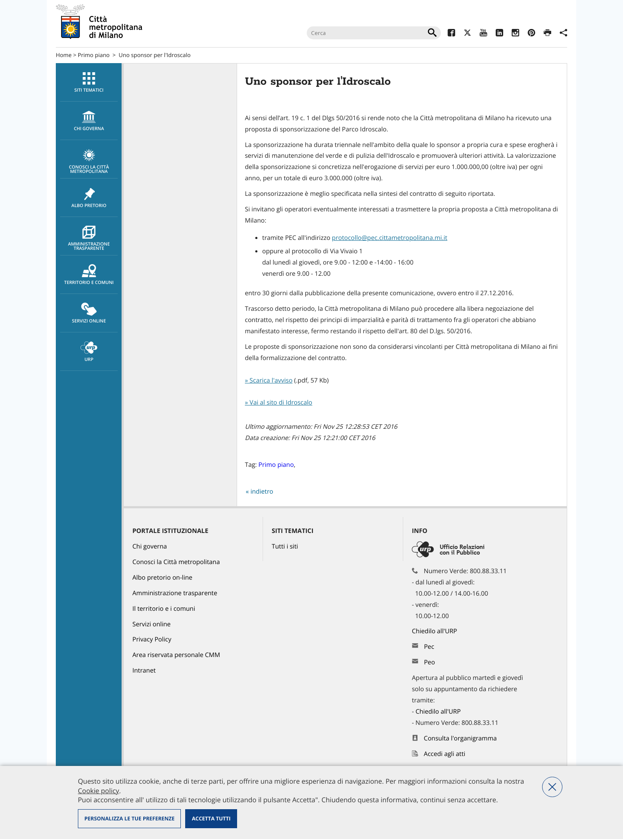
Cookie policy (98, 790)
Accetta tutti (211, 818)
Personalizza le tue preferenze (129, 818)
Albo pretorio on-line (162, 578)
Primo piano (94, 55)
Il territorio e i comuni (163, 609)
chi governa (89, 121)
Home (64, 55)
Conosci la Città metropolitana (89, 162)
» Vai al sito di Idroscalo (278, 403)
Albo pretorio (89, 198)
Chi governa (149, 546)
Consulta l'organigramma (460, 738)
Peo (429, 662)
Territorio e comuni (89, 275)
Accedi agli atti (445, 754)
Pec (429, 647)
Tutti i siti (285, 546)
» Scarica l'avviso (268, 380)
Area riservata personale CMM (176, 655)
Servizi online (89, 313)
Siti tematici (89, 82)
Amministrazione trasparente (89, 239)
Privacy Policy (151, 639)
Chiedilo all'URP (435, 631)
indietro (261, 492)
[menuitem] (89, 82)
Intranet (144, 671)
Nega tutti (552, 787)
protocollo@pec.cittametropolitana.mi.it (389, 238)
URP (89, 352)
